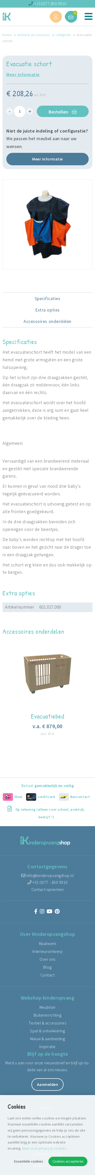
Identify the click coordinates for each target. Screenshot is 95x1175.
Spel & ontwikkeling (47, 1030)
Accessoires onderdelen (47, 321)
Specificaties (48, 298)
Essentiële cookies (28, 1161)
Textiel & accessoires (33, 34)
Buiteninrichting (47, 1015)
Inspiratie (47, 1046)
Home (7, 34)
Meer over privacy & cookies (44, 1148)
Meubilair (48, 1007)
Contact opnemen (47, 889)
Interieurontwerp (47, 951)
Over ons (47, 959)
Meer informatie (23, 74)
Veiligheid (62, 34)
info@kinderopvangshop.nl (47, 875)
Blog (47, 967)
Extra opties (47, 310)
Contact (48, 974)
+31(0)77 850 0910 (47, 3)
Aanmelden (47, 1084)
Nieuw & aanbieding (47, 1038)
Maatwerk (47, 943)
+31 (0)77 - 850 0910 (47, 882)
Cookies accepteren (67, 1161)
